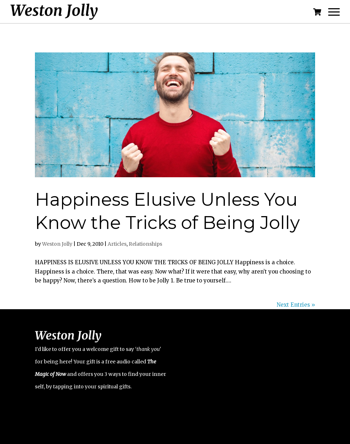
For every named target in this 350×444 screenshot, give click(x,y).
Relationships (145, 244)
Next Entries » (296, 304)
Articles (117, 244)
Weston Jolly (57, 244)
